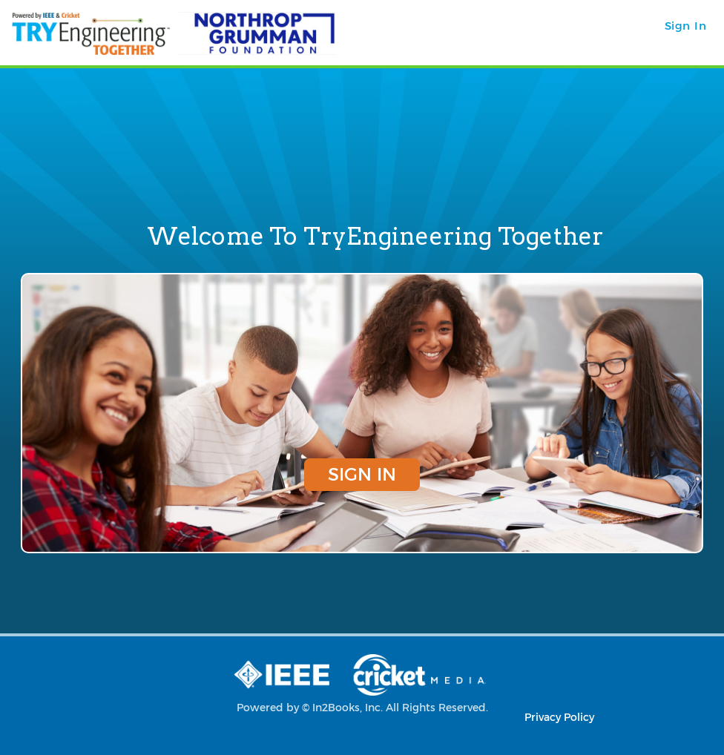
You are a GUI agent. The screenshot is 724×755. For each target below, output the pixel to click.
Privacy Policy (559, 717)
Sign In (362, 474)
